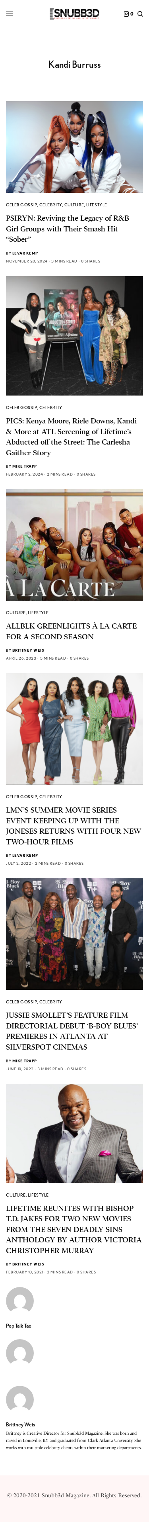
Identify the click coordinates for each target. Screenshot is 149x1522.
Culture (74, 205)
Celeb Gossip (21, 205)
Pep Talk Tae (18, 1325)
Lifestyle (96, 205)
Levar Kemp (25, 253)
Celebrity (50, 205)
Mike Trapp (24, 466)
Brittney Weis (28, 650)
